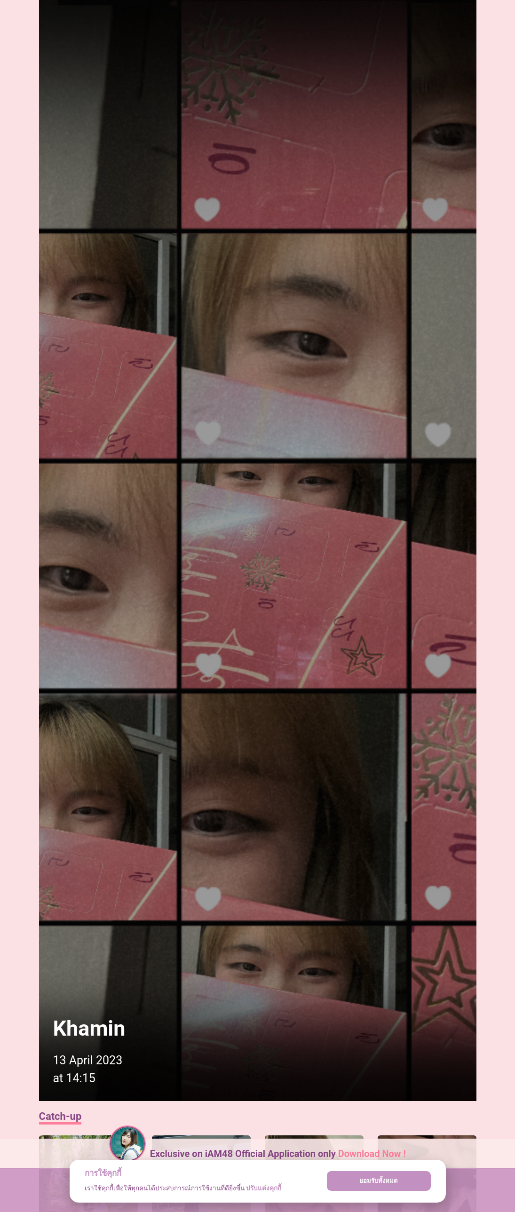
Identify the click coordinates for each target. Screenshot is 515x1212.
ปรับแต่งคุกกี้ (264, 1188)
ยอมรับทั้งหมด (378, 1180)
